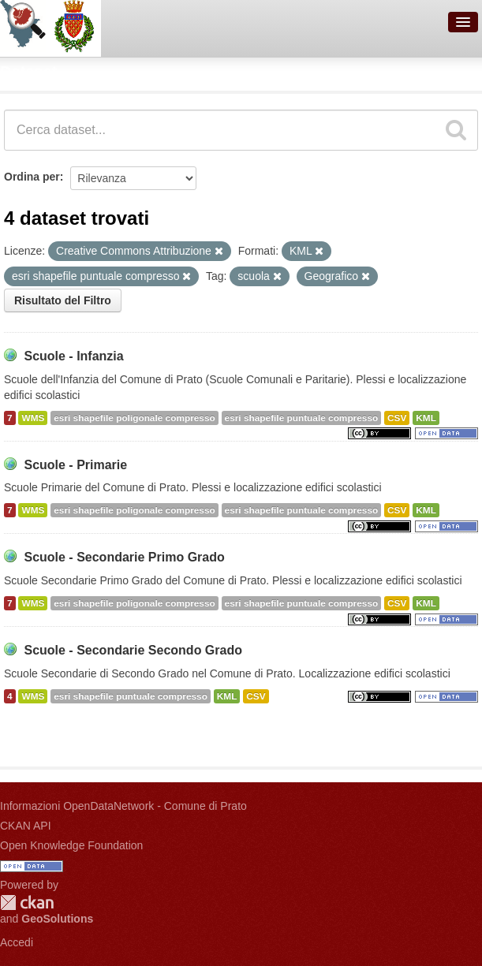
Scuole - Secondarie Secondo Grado (133, 650)
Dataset (28, 71)
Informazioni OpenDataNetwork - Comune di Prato (123, 806)
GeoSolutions (57, 918)
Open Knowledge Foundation (71, 845)
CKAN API (25, 825)
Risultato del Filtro (62, 300)
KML (426, 417)
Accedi (16, 942)
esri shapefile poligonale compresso (134, 417)
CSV (396, 417)
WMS (32, 417)
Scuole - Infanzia (73, 356)
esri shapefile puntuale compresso (302, 417)
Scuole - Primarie (75, 465)
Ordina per (32, 176)
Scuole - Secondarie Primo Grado (124, 557)
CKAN (27, 902)
